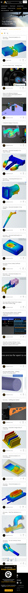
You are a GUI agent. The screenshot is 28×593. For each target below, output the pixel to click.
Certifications (3, 8)
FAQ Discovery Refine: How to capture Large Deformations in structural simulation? (12, 314)
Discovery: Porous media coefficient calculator (11, 264)
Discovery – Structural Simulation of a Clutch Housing (12, 274)
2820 (23, 88)
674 (23, 337)
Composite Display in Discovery (10, 123)
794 (23, 118)
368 (23, 145)
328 (23, 258)
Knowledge (19, 8)
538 (23, 297)
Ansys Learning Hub (5, 10)
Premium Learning (11, 8)
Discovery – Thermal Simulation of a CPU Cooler (11, 38)
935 (23, 366)
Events (11, 10)
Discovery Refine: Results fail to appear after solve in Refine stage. (12, 302)
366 (23, 450)
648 (23, 173)
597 (23, 535)
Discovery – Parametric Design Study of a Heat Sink (12, 428)
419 (23, 230)
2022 (23, 507)
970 (23, 307)
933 (23, 563)
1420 (23, 60)
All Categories (4, 29)
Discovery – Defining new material (11, 400)
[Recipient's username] (14, 2)
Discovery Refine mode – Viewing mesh (12, 65)
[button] (1, 2)
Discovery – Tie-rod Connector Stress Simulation (12, 541)
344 (23, 202)
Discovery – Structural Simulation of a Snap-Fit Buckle (12, 151)
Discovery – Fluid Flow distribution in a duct (12, 513)
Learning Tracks (20, 6)
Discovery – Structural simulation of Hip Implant (12, 207)
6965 (23, 268)
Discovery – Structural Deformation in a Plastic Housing (12, 236)
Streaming (25, 8)
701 (23, 479)
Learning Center (4, 6)
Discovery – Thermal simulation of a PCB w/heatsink (11, 456)
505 (23, 394)
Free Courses (12, 6)
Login (25, 1)
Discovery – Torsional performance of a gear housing (12, 179)
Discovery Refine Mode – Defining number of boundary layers (11, 372)
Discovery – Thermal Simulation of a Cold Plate (11, 484)
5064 (23, 422)
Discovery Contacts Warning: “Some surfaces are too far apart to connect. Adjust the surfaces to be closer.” (12, 343)
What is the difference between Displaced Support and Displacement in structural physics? (12, 95)
